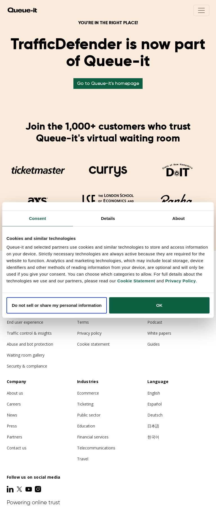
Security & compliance (27, 366)
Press (12, 426)
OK (159, 305)
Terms (83, 322)
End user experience (25, 322)
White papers (159, 333)
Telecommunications (96, 448)
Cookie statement (93, 344)
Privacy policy (89, 333)
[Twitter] (20, 489)
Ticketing (85, 404)
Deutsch (155, 415)
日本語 (153, 426)
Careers (14, 404)
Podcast (154, 322)
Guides (153, 344)
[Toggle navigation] (201, 10)
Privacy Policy (180, 280)
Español (154, 404)
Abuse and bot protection (30, 344)
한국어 (153, 437)
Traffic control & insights (29, 333)
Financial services (93, 437)
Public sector (88, 415)
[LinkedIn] (11, 489)
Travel (82, 459)
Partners (14, 437)
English (153, 393)
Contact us (16, 448)
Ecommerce (88, 393)
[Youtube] (29, 489)
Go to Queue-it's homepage (108, 83)
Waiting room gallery (25, 355)
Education (86, 426)
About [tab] (178, 218)
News (12, 415)
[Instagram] (38, 489)
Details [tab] (108, 218)
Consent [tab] (37, 218)
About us (15, 393)
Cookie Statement (136, 280)
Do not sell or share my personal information (57, 305)
